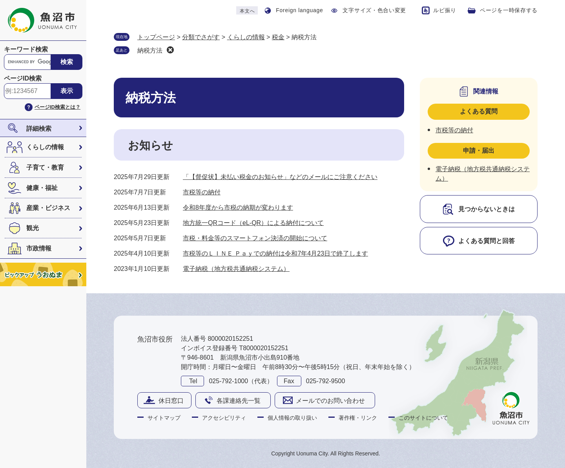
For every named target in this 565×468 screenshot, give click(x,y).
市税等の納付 (202, 192)
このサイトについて (423, 417)
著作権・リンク (358, 417)
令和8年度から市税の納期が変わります (238, 207)
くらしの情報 (45, 147)
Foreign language (299, 10)
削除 (170, 50)
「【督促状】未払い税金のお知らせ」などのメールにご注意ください (280, 177)
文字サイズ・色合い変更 (374, 10)
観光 (32, 228)
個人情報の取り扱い (292, 417)
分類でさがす (201, 37)
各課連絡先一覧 (239, 400)
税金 (278, 37)
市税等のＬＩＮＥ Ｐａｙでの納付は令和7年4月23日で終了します (275, 253)
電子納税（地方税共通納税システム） (236, 268)
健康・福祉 (42, 188)
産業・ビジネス (48, 208)
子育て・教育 (45, 167)
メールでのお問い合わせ (330, 400)
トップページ (156, 37)
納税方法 (149, 50)
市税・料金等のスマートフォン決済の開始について (255, 238)
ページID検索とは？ (57, 107)
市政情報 (38, 248)
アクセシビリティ (224, 417)
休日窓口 (171, 400)
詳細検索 (38, 128)
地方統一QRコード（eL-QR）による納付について (253, 222)
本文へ (247, 11)
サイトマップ (164, 417)
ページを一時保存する (509, 10)
